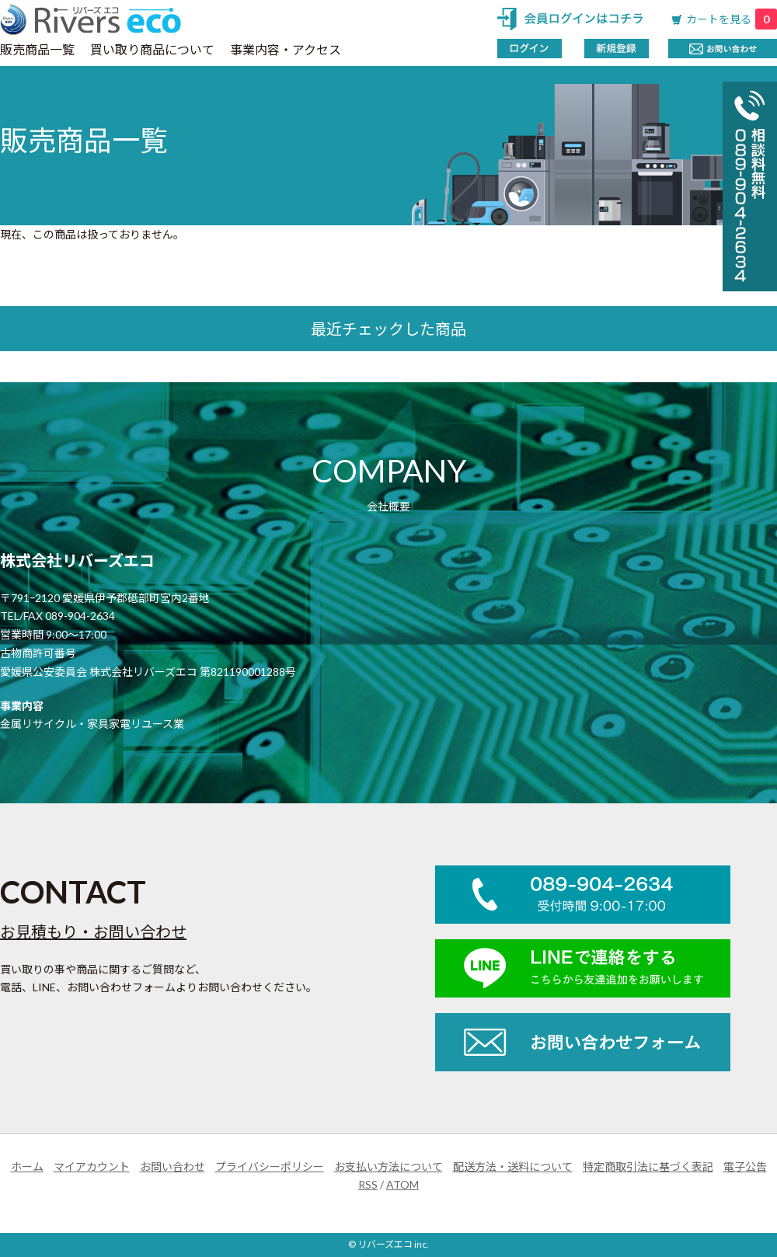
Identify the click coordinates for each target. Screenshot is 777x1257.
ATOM (402, 1184)
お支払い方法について (388, 1166)
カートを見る (731, 19)
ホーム (27, 1166)
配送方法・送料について (513, 1166)
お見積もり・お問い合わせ (93, 931)
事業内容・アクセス (285, 49)
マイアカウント (92, 1166)
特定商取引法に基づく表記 (648, 1166)
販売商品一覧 (37, 49)
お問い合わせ (172, 1166)
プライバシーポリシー (269, 1166)
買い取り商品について (152, 49)
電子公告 (745, 1166)
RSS (368, 1184)
